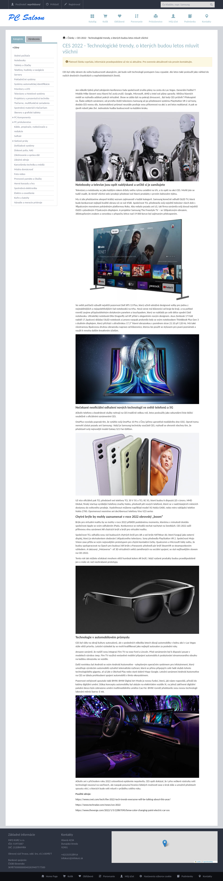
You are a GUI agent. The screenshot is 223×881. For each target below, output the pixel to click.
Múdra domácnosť (23, 169)
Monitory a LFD (22, 89)
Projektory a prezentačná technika (31, 98)
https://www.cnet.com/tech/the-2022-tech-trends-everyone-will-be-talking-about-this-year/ (123, 799)
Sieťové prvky (21, 141)
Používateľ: (25, 4)
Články (71, 37)
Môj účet (173, 17)
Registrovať (72, 4)
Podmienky (190, 17)
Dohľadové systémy (24, 145)
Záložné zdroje (21, 159)
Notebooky (20, 60)
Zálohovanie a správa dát (27, 155)
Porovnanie (136, 17)
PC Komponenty (22, 117)
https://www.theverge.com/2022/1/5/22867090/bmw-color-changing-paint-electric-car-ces (123, 810)
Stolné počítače (22, 55)
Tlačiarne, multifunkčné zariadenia (32, 103)
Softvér (18, 136)
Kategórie (18, 39)
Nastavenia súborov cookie (155, 876)
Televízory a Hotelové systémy (29, 93)
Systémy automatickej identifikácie (32, 84)
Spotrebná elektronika (25, 188)
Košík (68, 876)
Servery (18, 74)
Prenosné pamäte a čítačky (28, 178)
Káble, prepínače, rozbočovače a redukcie (30, 129)
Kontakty (206, 17)
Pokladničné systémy (25, 79)
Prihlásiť (52, 4)
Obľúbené (119, 17)
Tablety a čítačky (22, 65)
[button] (164, 843)
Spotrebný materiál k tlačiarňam (30, 107)
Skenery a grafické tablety (27, 112)
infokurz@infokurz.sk (72, 858)
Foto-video (19, 174)
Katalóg (92, 17)
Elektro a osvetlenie (24, 193)
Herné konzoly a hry (24, 183)
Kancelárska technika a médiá (29, 164)
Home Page (49, 876)
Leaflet (198, 862)
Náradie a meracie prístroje (28, 202)
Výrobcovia (34, 39)
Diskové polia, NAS (23, 150)
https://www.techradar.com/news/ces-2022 (98, 804)
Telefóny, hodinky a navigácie (29, 70)
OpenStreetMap (208, 862)
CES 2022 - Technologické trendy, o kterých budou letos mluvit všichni (112, 37)
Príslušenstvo (155, 17)
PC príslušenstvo (22, 122)
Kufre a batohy (21, 197)
